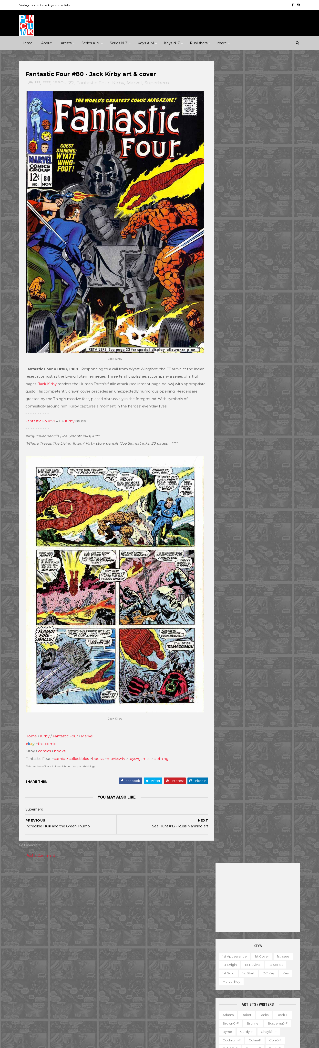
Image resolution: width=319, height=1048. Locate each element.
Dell (67, 937)
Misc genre (34, 900)
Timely (73, 988)
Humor (87, 891)
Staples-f (228, 398)
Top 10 (243, 1006)
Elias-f (242, 254)
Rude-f (226, 373)
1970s (79, 874)
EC (81, 937)
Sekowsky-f (250, 373)
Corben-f (251, 246)
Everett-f (227, 263)
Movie (147, 874)
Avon (78, 929)
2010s (64, 883)
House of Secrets (168, 954)
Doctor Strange (130, 937)
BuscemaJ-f (275, 221)
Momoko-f (270, 322)
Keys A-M (145, 43)
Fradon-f (272, 263)
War (54, 908)
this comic (49, 720)
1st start (246, 170)
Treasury (262, 1006)
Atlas (62, 929)
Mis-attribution (247, 981)
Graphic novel (265, 972)
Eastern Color (36, 945)
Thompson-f (255, 407)
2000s (46, 883)
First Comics (64, 954)
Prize (70, 979)
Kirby (120, 83)
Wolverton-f (275, 424)
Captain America (131, 920)
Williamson (248, 424)
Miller (249, 322)
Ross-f (268, 364)
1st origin (227, 162)
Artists (66, 43)
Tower (91, 988)
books (62, 727)
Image (64, 971)
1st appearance (232, 154)
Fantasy (49, 891)
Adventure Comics (164, 895)
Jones (269, 288)
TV (228, 1006)
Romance (59, 900)
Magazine (219, 981)
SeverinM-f (229, 381)
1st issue (281, 154)
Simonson (278, 381)
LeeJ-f (225, 314)
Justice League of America (139, 979)
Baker (244, 212)
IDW (47, 971)
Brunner (251, 221)
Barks (261, 212)
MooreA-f (228, 331)
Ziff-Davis (70, 996)
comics (47, 727)
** (35, 866)
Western (71, 908)
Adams (225, 212)
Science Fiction (87, 900)
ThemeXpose (47, 1042)
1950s (46, 874)
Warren (49, 996)
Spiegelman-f (271, 390)
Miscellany (275, 981)
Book (249, 955)
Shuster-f (254, 381)
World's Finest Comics (170, 1013)
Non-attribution (242, 989)
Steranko (269, 398)
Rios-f (270, 356)
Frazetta (227, 271)
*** (39, 83)
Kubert (251, 305)
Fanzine (263, 964)
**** (49, 83)
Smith (225, 390)
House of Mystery (132, 954)
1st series (273, 162)
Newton (274, 331)
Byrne (225, 229)
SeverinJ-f (276, 373)
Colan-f (253, 237)
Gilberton (32, 962)
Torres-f (226, 415)
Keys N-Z (172, 43)
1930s (88, 866)
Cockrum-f (229, 237)
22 (73, 83)
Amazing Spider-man (135, 903)
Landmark (189, 866)
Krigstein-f (228, 305)
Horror (68, 891)
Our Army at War (182, 979)
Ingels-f (250, 288)
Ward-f (226, 424)
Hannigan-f (229, 280)
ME (80, 971)
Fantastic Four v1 (42, 413)
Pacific (52, 979)
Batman (148, 912)
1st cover (260, 154)
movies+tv (118, 734)
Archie (45, 929)
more (221, 43)
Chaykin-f (267, 229)
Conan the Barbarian (169, 920)
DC (27, 937)
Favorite (284, 964)
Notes (267, 989)
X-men (123, 1022)
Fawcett (80, 945)
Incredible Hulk (130, 962)
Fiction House (36, 954)
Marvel (136, 83)
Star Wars (165, 988)
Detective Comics (156, 929)
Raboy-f (227, 356)
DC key (266, 170)
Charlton (97, 929)
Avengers (126, 912)
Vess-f (284, 415)
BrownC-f (228, 221)
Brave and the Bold (178, 912)
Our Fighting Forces (134, 988)
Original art (221, 998)
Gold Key (79, 962)
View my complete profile (252, 928)
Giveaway (238, 972)
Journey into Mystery (134, 971)
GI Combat (126, 945)
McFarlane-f (271, 314)
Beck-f (280, 212)
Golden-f (249, 271)
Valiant (30, 996)
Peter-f (226, 347)
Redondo (249, 356)
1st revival (250, 162)
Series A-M (90, 43)
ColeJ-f (273, 237)
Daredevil (126, 929)
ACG (28, 929)
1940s (29, 874)
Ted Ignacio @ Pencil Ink (258, 922)
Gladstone (56, 962)
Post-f (263, 347)
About (46, 43)
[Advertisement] (255, 94)
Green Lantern (155, 945)
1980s (95, 874)
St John (31, 988)
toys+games (142, 734)
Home (26, 43)
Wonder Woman (131, 1013)
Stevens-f (228, 407)
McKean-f (228, 322)
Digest (217, 964)
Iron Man (157, 962)
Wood (225, 432)
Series (277, 998)
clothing (163, 734)
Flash (186, 937)
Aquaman (167, 903)
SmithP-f (245, 390)
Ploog (245, 347)
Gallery (217, 972)
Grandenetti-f (276, 271)
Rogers (226, 364)
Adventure (84, 883)
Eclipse (60, 945)
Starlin (249, 398)
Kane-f (247, 297)
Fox (85, 954)
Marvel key (229, 179)
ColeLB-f (227, 246)
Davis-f (272, 246)
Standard (52, 988)
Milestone (126, 874)
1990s (29, 883)
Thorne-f (280, 407)
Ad (234, 955)
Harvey (30, 971)
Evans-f (261, 254)
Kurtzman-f (274, 305)
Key (283, 170)
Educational (239, 964)
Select (258, 998)
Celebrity (125, 866)
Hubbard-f (276, 280)
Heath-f (253, 280)
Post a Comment (43, 832)
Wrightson (246, 432)
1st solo (226, 170)
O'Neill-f (242, 339)
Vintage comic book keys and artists (47, 5)
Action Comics (129, 895)
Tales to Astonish (131, 1005)
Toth (244, 415)
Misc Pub (32, 979)
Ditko (224, 254)
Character (269, 955)
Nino (224, 339)
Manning (246, 314)
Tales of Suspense (162, 996)
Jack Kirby (64, 368)
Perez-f (263, 339)
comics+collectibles (73, 734)
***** (73, 866)
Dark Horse (47, 937)
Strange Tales (129, 996)
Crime (30, 891)
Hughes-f (228, 288)
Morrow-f (252, 331)
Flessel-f (250, 263)
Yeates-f (270, 432)
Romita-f (247, 364)
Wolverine (176, 1005)
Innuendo (165, 866)
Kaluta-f (227, 297)
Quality (87, 979)
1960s (61, 83)
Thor (156, 1005)
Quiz (241, 998)
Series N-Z (118, 43)
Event (145, 866)
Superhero (159, 83)
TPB (215, 1006)
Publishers (198, 43)
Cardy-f (244, 229)
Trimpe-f (263, 415)
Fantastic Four (95, 83)
